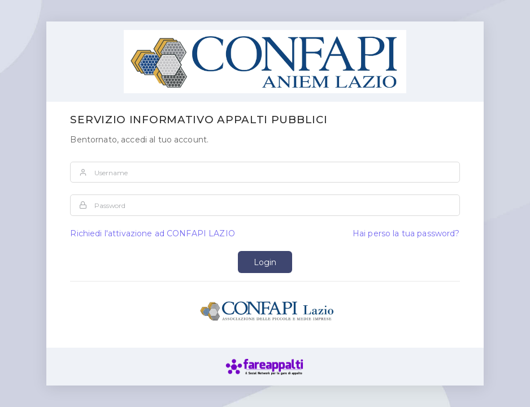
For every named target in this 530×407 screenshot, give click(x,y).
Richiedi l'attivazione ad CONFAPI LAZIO (152, 233)
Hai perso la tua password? (406, 233)
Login (265, 262)
